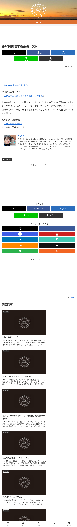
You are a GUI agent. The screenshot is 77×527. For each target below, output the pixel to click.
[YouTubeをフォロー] (57, 234)
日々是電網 (7, 159)
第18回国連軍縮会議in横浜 (16, 85)
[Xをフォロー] (20, 228)
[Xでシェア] (14, 52)
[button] (51, 58)
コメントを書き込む (38, 494)
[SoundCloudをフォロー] (20, 245)
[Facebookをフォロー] (57, 228)
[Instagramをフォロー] (20, 234)
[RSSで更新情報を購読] (57, 251)
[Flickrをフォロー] (57, 245)
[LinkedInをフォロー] (20, 239)
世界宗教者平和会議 (13, 124)
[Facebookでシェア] (38, 52)
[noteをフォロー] (57, 239)
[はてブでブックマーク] (63, 52)
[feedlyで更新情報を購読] (20, 251)
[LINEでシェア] (26, 58)
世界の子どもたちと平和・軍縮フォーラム (23, 96)
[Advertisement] (38, 36)
